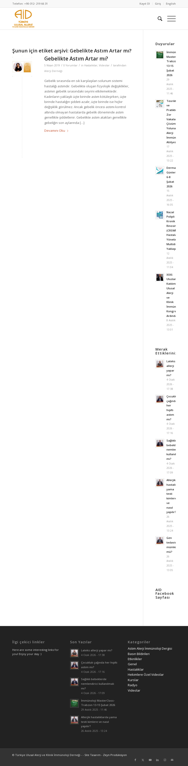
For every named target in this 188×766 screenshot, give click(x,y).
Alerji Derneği (53, 71)
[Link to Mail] (172, 760)
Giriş (158, 3)
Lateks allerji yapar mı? (96, 650)
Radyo (132, 685)
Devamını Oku (57, 130)
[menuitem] (145, 3)
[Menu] (169, 19)
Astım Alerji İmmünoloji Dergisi (150, 648)
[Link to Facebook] (135, 760)
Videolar (104, 65)
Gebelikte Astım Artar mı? (76, 58)
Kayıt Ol (145, 3)
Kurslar (133, 680)
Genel (132, 664)
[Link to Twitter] (142, 760)
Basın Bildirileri (139, 654)
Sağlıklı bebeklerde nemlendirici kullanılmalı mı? (174, 450)
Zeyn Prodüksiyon (115, 755)
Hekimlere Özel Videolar (146, 674)
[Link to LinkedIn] (157, 760)
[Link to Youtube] (150, 760)
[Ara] (157, 19)
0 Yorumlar (70, 65)
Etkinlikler (135, 659)
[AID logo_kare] (23, 19)
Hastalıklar (90, 65)
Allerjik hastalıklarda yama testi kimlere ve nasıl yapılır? (99, 721)
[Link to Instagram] (164, 760)
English (171, 3)
